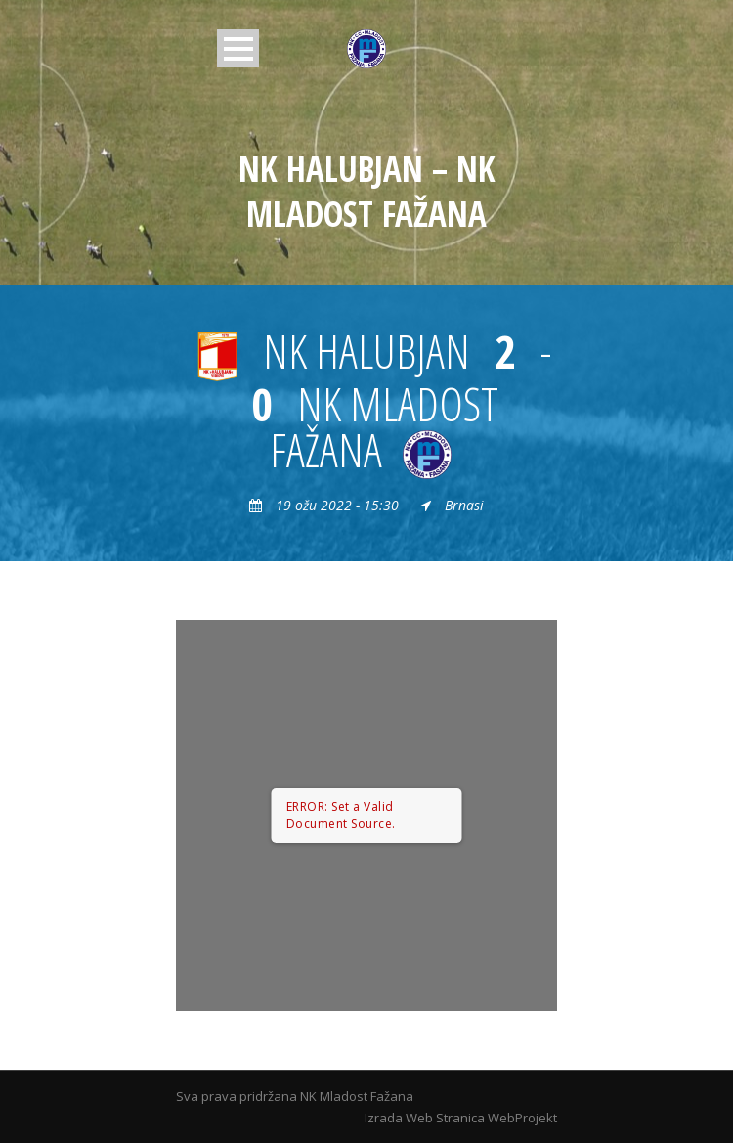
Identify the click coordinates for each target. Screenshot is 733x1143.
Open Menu (238, 48)
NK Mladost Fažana (356, 1096)
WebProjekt (522, 1117)
